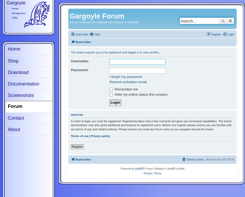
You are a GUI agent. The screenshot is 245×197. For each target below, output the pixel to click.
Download (18, 72)
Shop (13, 61)
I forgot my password (125, 77)
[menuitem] (95, 35)
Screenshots (21, 95)
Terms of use (80, 136)
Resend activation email (128, 82)
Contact (16, 118)
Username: (80, 61)
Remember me (123, 89)
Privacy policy (100, 136)
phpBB (139, 168)
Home (14, 49)
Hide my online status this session (138, 94)
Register (77, 146)
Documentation (23, 84)
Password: (80, 70)
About (14, 129)
